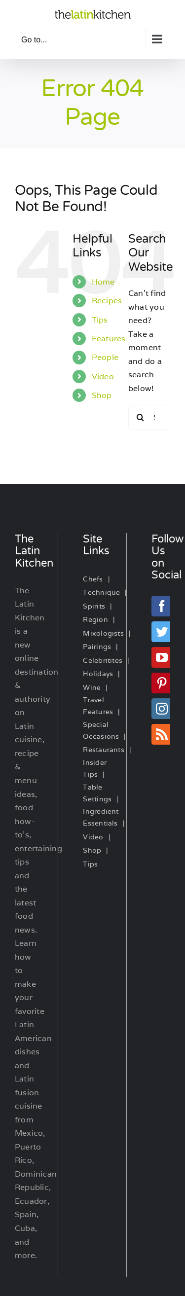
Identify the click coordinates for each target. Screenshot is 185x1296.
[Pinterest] (161, 683)
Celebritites (102, 660)
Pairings (97, 646)
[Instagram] (161, 708)
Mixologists (103, 633)
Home (103, 282)
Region (95, 619)
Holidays (98, 673)
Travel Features (98, 705)
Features (109, 338)
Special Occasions (101, 730)
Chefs (93, 579)
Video (103, 376)
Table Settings (97, 793)
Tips (100, 320)
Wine (92, 687)
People (105, 357)
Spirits (94, 606)
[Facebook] (161, 606)
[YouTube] (161, 657)
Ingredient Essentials (100, 817)
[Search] (140, 417)
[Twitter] (161, 631)
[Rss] (161, 734)
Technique (101, 592)
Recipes (107, 300)
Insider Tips (95, 768)
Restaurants (103, 749)
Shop (102, 395)
